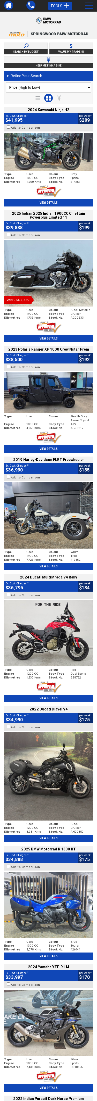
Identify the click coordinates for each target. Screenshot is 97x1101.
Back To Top (48, 970)
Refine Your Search (24, 75)
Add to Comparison (25, 127)
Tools (60, 6)
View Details (48, 202)
